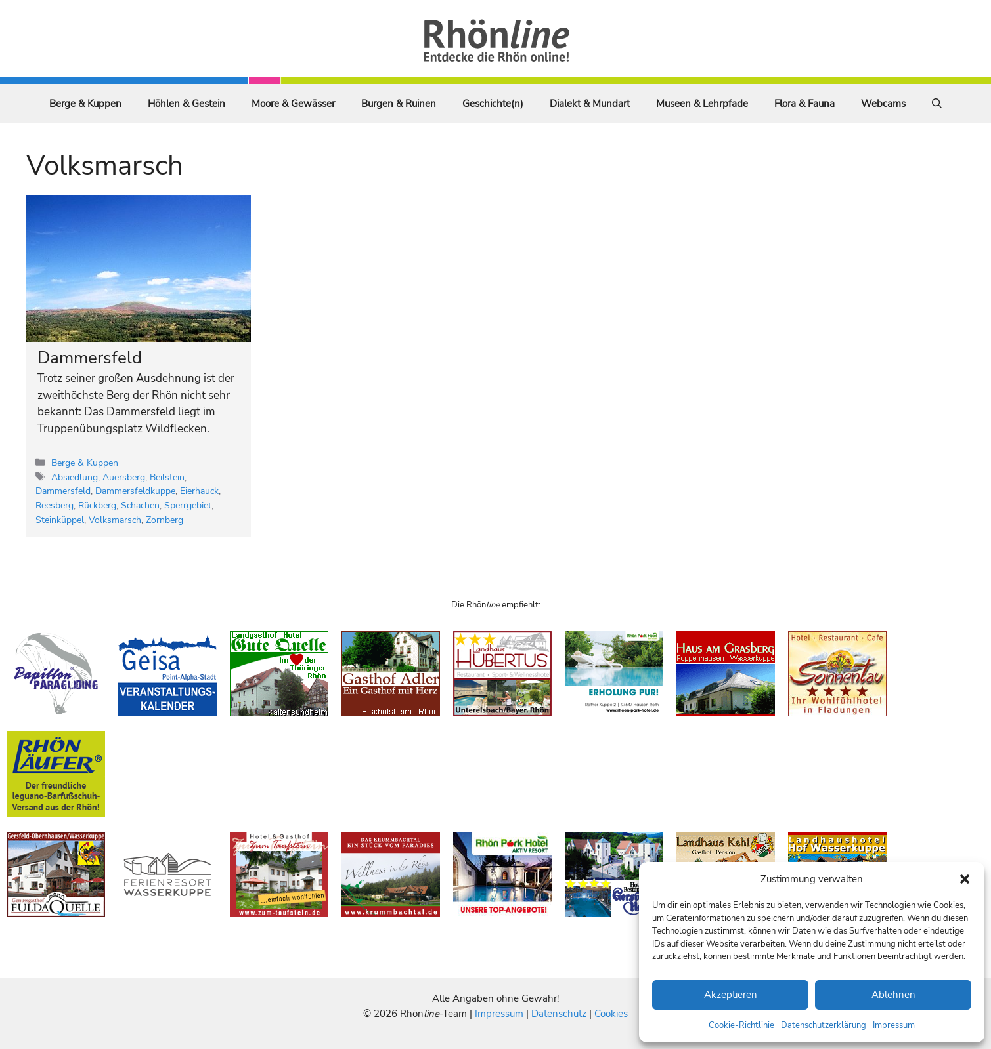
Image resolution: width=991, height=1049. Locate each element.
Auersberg (123, 476)
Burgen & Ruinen (398, 103)
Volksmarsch (115, 519)
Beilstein (167, 476)
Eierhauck (199, 490)
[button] (964, 879)
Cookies (611, 1013)
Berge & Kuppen (85, 103)
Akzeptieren (730, 994)
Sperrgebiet (187, 505)
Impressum (894, 1025)
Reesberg (54, 505)
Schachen (140, 505)
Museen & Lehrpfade (702, 103)
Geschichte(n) (492, 103)
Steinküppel (59, 519)
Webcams (883, 103)
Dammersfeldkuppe (135, 490)
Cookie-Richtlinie (741, 1025)
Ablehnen (893, 994)
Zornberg (164, 519)
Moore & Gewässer (293, 103)
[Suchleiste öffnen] (937, 103)
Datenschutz (558, 1013)
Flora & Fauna (804, 103)
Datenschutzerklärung (823, 1025)
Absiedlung (74, 476)
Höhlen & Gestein (186, 103)
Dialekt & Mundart (590, 103)
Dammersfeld (89, 357)
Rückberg (97, 505)
